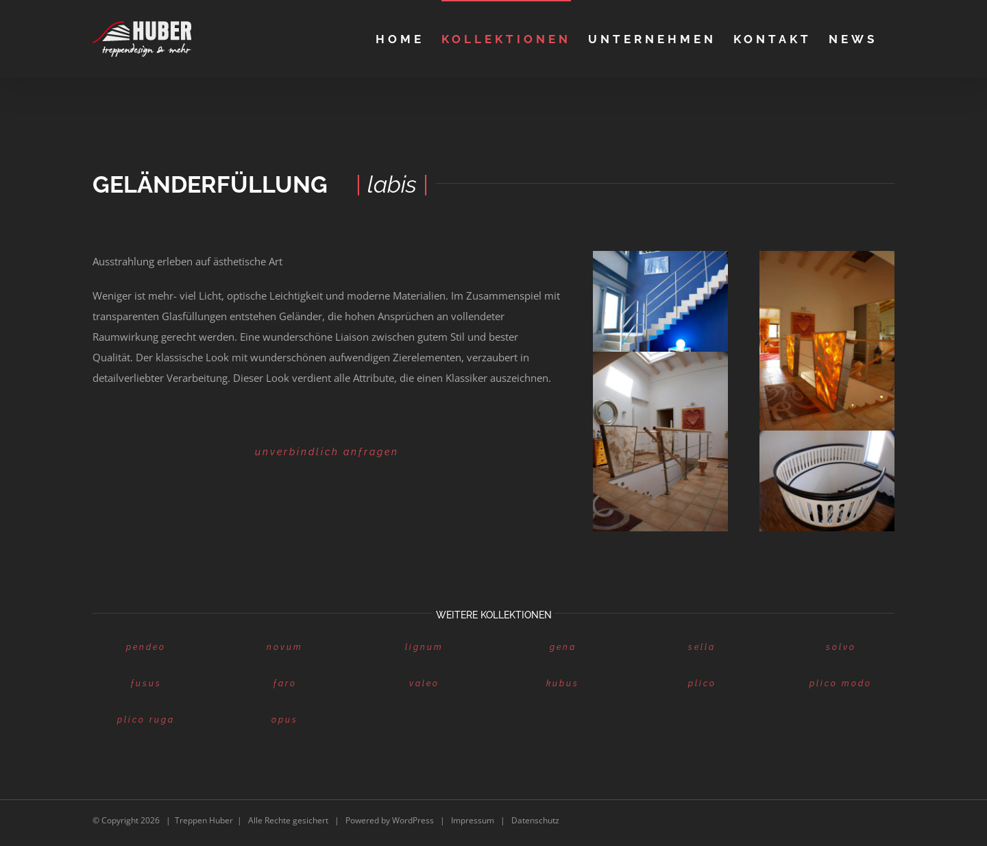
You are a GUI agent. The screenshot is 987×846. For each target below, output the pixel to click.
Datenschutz (535, 820)
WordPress (413, 820)
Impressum (472, 820)
